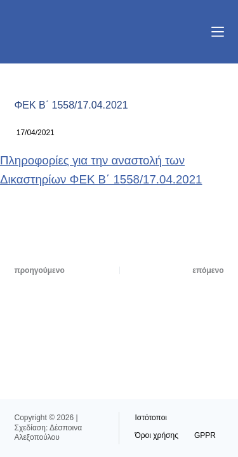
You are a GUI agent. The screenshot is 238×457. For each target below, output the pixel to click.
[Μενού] (217, 31)
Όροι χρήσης (156, 435)
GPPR (205, 435)
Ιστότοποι (151, 417)
